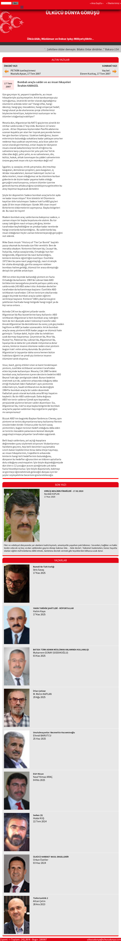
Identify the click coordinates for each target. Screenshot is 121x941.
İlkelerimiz (113, 3)
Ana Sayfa (96, 3)
